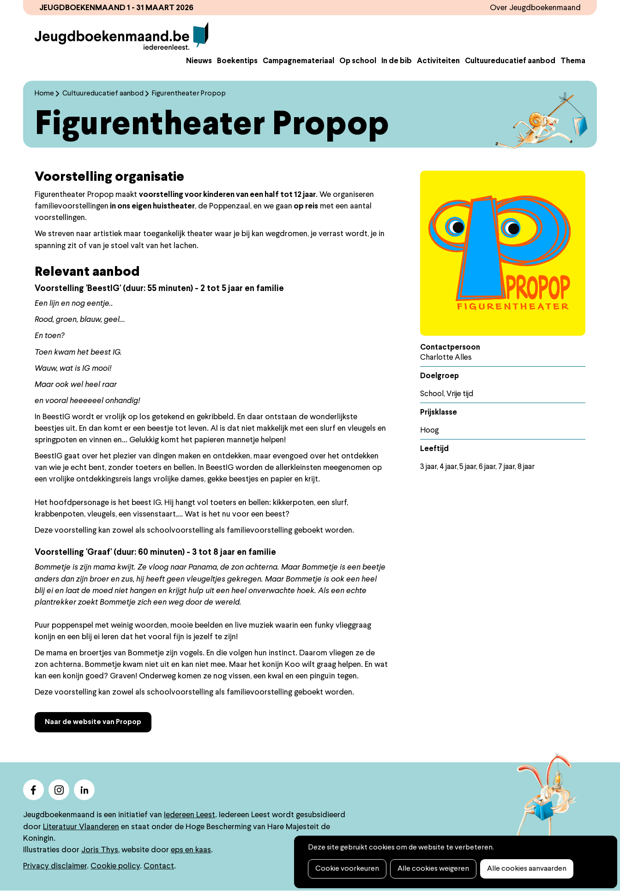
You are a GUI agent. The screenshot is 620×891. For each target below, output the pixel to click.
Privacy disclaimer (55, 866)
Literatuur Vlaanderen (81, 827)
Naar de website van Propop (93, 722)
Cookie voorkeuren (347, 869)
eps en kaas (191, 850)
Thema (572, 61)
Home (44, 93)
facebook (33, 789)
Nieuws (199, 61)
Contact (159, 866)
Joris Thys (99, 850)
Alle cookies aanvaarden (526, 869)
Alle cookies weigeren (433, 869)
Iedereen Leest (189, 815)
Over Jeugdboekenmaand (535, 8)
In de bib (396, 61)
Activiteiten (438, 61)
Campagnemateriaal (298, 61)
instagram (58, 789)
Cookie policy (115, 866)
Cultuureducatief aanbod (510, 61)
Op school (357, 61)
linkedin (84, 789)
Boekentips (237, 61)
